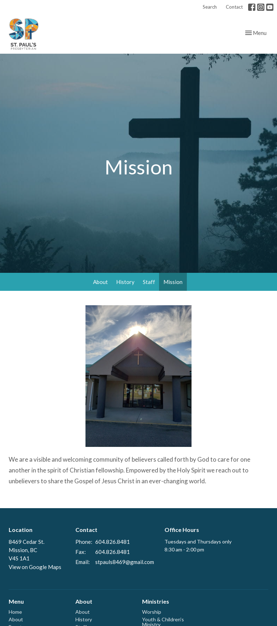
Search (210, 7)
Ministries (155, 601)
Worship (151, 612)
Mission (173, 282)
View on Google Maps (35, 567)
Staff (149, 282)
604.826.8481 (112, 541)
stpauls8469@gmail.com (124, 562)
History (125, 282)
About (100, 282)
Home (15, 612)
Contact (234, 7)
